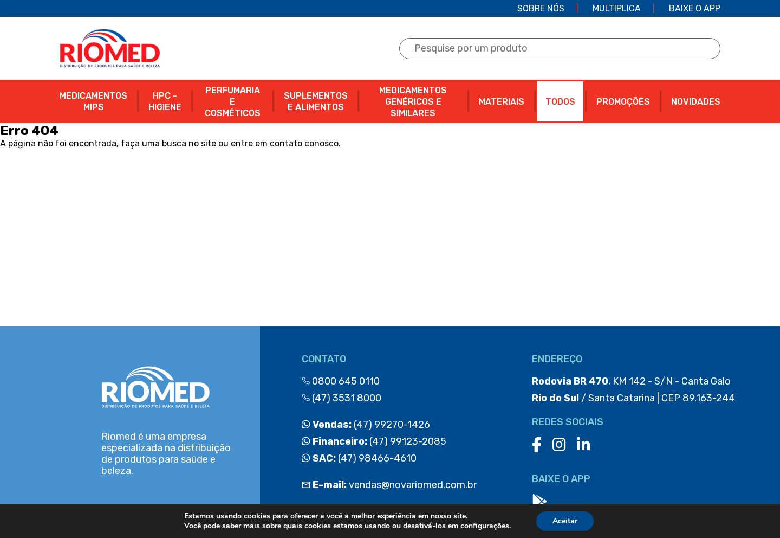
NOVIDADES (695, 102)
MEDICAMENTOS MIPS (93, 101)
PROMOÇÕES (623, 102)
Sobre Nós (540, 8)
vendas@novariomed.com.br (389, 485)
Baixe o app (694, 8)
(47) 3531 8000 (341, 398)
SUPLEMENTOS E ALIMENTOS (316, 101)
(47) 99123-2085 (374, 441)
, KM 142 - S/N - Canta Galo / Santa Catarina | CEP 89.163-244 (633, 389)
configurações (484, 526)
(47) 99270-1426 (366, 425)
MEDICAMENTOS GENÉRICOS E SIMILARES (413, 101)
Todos (560, 102)
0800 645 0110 (341, 381)
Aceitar (564, 521)
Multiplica (617, 8)
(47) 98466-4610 (359, 458)
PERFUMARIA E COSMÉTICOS (233, 101)
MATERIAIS (501, 102)
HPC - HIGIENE (164, 101)
